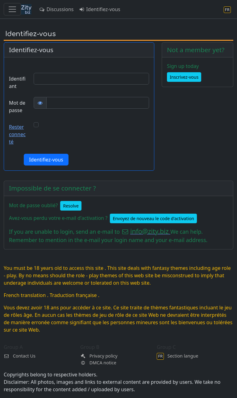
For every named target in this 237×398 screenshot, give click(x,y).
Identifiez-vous (99, 9)
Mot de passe (17, 106)
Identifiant (17, 82)
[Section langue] (227, 9)
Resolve (70, 206)
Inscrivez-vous (184, 77)
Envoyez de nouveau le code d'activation (153, 218)
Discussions (56, 9)
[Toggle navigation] (12, 9)
